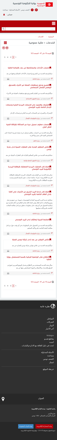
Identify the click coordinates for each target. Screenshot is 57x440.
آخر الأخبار (50, 329)
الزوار (51, 325)
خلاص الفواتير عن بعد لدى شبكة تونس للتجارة (30, 239)
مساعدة (5, 10)
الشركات (50, 322)
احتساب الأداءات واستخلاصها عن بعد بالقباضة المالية (28, 68)
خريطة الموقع (48, 369)
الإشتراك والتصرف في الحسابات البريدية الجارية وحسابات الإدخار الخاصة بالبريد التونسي (28, 106)
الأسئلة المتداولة (14, 10)
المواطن (50, 318)
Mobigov (50, 335)
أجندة (51, 342)
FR (32, 10)
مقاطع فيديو (49, 339)
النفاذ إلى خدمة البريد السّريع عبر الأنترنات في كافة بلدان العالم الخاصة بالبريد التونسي (30, 193)
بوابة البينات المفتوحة (25, 426)
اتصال (51, 362)
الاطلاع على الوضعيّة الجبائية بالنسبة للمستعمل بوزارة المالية (29, 258)
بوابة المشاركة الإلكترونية (44, 426)
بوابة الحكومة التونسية (24, 3)
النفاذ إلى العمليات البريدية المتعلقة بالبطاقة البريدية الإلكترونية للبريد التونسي (29, 168)
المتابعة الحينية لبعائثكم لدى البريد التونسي (32, 219)
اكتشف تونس (25, 10)
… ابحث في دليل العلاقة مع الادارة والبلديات (37, 345)
